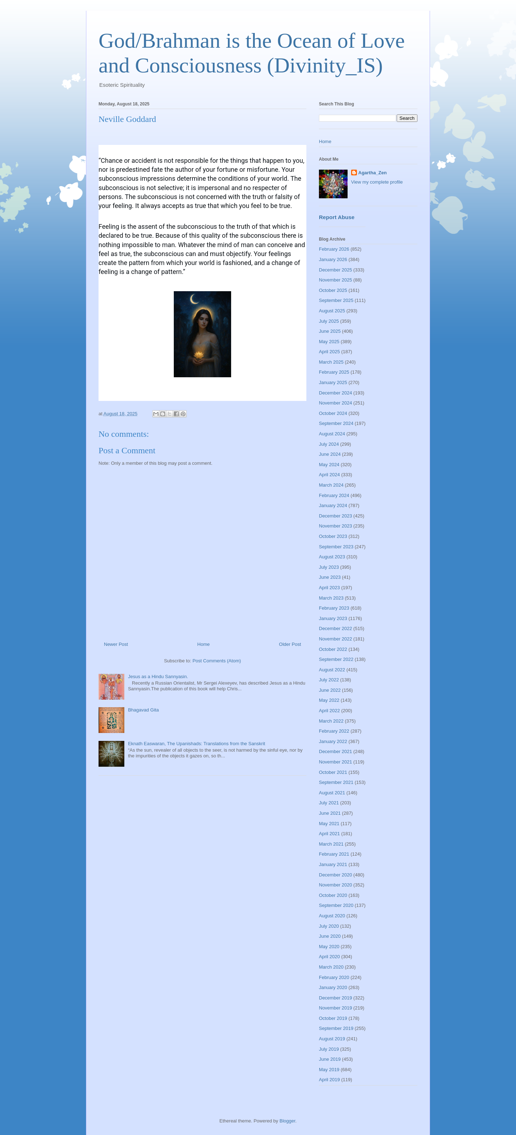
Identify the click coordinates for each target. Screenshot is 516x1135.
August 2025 (332, 310)
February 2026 (334, 249)
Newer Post (116, 644)
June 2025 (330, 331)
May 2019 (329, 1069)
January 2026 (333, 259)
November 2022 (335, 639)
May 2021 (329, 823)
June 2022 (330, 690)
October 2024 (333, 413)
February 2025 (334, 372)
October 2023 (333, 536)
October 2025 (333, 290)
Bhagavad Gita (143, 710)
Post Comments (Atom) (216, 660)
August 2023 (332, 556)
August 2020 (332, 915)
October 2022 (333, 649)
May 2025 (329, 341)
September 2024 (336, 423)
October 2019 (333, 1018)
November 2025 (335, 280)
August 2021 (332, 792)
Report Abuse (336, 217)
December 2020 (335, 875)
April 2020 (329, 956)
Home (203, 644)
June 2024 (330, 454)
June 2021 (330, 813)
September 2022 (336, 659)
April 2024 (329, 474)
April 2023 (329, 587)
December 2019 (335, 998)
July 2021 (329, 802)
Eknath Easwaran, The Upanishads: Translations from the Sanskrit (196, 743)
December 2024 (335, 393)
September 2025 (336, 300)
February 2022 (334, 731)
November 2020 (335, 885)
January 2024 (333, 505)
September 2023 (336, 546)
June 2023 (330, 577)
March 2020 (331, 967)
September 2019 (336, 1028)
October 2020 (333, 895)
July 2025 (329, 321)
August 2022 (332, 669)
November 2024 (335, 403)
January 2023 (333, 618)
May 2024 (329, 464)
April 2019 (329, 1079)
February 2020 (334, 977)
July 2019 (329, 1049)
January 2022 (333, 741)
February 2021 (334, 854)
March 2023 (331, 598)
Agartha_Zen (372, 172)
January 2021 (333, 864)
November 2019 (335, 1008)
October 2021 (333, 772)
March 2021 (331, 844)
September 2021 (336, 782)
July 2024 (329, 444)
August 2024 (332, 433)
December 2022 (335, 628)
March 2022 (331, 721)
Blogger (287, 1121)
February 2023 (334, 608)
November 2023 (335, 526)
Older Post (290, 644)
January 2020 (333, 987)
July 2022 (329, 679)
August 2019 (332, 1038)
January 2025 (333, 382)
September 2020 (336, 905)
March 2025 (331, 362)
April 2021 (329, 833)
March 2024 (331, 485)
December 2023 (335, 516)
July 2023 (329, 567)
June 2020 (330, 936)
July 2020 (329, 926)
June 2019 (330, 1059)
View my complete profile (377, 182)
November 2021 (335, 762)
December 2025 (335, 270)
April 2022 (329, 710)
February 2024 (334, 495)
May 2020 (329, 946)
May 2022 (329, 700)
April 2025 (329, 351)
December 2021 (335, 751)
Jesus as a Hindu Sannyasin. (158, 676)
